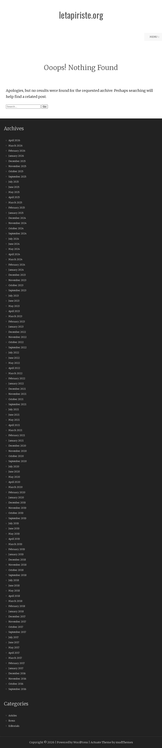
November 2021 (17, 393)
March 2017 (15, 657)
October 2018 (16, 570)
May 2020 (14, 476)
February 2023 (16, 321)
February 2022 (16, 378)
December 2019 (17, 502)
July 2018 (13, 580)
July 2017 (13, 637)
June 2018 (14, 585)
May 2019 (14, 533)
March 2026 (15, 145)
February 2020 (16, 492)
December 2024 (17, 218)
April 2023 (14, 311)
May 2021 (14, 419)
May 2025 (14, 192)
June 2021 (13, 414)
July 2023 (13, 295)
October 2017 (15, 626)
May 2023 (14, 306)
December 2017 (17, 616)
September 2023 (17, 290)
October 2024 (16, 228)
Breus (11, 720)
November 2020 (17, 451)
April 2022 (14, 368)
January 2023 (16, 326)
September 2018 (17, 575)
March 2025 (15, 202)
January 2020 (16, 497)
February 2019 (16, 549)
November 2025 (17, 166)
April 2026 (14, 140)
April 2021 (14, 425)
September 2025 (17, 176)
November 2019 (17, 507)
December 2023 (17, 274)
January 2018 (16, 611)
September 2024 (17, 233)
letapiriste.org (81, 15)
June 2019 (13, 528)
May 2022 (14, 362)
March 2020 (15, 487)
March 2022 (15, 373)
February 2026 (16, 150)
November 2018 (17, 564)
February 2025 (16, 207)
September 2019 (17, 518)
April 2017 (14, 652)
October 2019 (15, 512)
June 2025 (13, 187)
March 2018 (15, 601)
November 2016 (17, 678)
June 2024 (14, 243)
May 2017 (13, 647)
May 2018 (14, 590)
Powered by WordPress (72, 742)
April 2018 (14, 595)
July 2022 (13, 352)
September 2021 (17, 404)
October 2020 (16, 456)
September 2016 (17, 689)
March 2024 (15, 259)
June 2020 (14, 471)
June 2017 (13, 642)
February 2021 (16, 435)
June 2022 (14, 357)
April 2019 (14, 538)
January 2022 (16, 383)
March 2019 (15, 544)
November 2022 (17, 337)
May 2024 (14, 249)
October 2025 (15, 171)
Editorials (13, 725)
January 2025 (16, 212)
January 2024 (16, 269)
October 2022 (16, 342)
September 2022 (17, 347)
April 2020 (14, 481)
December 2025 (17, 161)
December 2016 (17, 673)
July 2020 (13, 466)
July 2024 (13, 238)
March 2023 (15, 316)
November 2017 (17, 621)
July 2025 (13, 181)
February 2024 (16, 264)
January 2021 (16, 440)
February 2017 (16, 663)
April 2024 (14, 254)
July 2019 (13, 523)
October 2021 (15, 399)
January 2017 (15, 668)
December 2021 (17, 388)
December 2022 (17, 331)
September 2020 (17, 461)
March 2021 (15, 430)
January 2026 (16, 155)
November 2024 (17, 223)
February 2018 (16, 606)
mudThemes (124, 742)
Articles (12, 715)
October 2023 (15, 285)
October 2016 (15, 683)
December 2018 (17, 559)
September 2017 (17, 632)
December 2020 (17, 445)
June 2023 (13, 300)
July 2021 (13, 409)
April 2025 (14, 197)
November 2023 (17, 280)
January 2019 (16, 554)
